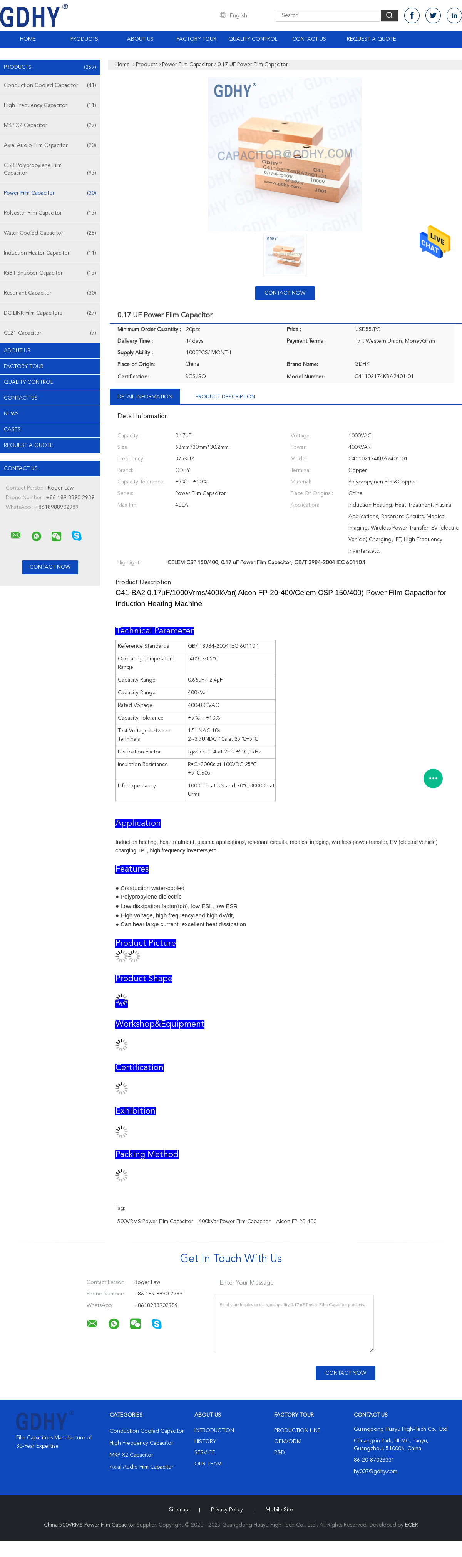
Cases (12, 429)
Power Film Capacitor (50, 193)
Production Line (297, 1430)
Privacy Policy (227, 1509)
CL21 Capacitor (50, 333)
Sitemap (178, 1509)
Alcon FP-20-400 (296, 1221)
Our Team (208, 1464)
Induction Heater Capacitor (50, 253)
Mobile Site (279, 1509)
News (11, 414)
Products (84, 39)
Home (28, 39)
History (205, 1441)
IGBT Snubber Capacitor (50, 273)
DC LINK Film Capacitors (50, 313)
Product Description (225, 397)
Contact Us (309, 39)
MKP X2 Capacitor (50, 125)
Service (204, 1452)
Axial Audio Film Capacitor (50, 145)
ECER (411, 1525)
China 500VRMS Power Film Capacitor (89, 1525)
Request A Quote (371, 39)
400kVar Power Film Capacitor (235, 1221)
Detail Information (144, 397)
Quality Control (253, 39)
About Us (140, 39)
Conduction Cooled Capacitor (50, 85)
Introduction (214, 1430)
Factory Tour (196, 39)
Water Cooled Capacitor (50, 233)
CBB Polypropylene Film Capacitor (50, 170)
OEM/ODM (287, 1441)
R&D (279, 1452)
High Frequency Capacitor (50, 105)
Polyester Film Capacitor (50, 213)
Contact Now (284, 293)
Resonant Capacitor (50, 293)
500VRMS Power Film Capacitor (155, 1221)
